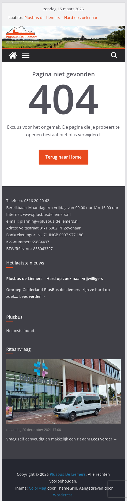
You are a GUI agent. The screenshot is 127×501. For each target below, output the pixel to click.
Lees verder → (32, 296)
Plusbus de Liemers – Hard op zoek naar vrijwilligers (54, 278)
